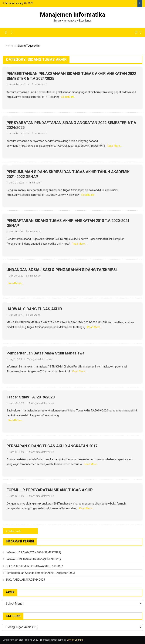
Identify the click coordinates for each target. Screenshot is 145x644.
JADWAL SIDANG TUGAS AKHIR (34, 309)
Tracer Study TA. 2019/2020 (31, 397)
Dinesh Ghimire (75, 640)
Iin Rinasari (41, 84)
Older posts (14, 531)
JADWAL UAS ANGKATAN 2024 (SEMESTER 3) (33, 552)
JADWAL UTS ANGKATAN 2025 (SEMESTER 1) (33, 559)
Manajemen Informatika (72, 14)
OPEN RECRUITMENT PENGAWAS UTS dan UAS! (34, 566)
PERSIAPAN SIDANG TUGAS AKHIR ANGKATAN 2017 (52, 446)
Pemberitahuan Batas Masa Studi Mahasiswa (45, 353)
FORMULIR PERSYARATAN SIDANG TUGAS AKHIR (50, 490)
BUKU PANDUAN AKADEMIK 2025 (25, 579)
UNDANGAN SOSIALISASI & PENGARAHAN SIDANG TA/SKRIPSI (62, 269)
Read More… (68, 96)
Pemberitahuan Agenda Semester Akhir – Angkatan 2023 (40, 572)
